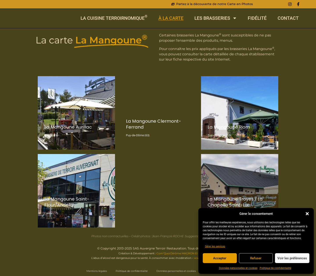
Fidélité (257, 18)
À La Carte (170, 18)
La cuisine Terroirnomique (114, 18)
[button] (307, 213)
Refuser (255, 258)
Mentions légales (96, 270)
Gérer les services (215, 246)
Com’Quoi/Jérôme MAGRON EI (177, 253)
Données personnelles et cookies (238, 268)
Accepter (219, 258)
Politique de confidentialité (275, 268)
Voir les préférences (292, 258)
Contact (288, 18)
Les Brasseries (215, 18)
